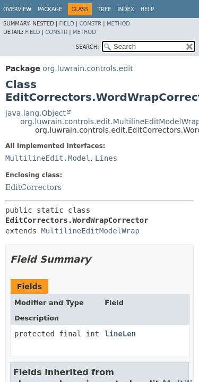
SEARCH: (87, 47)
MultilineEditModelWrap (90, 231)
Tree (104, 9)
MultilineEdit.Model (47, 158)
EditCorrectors (33, 187)
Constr (90, 24)
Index (125, 9)
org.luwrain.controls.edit (87, 68)
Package (50, 9)
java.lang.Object (35, 113)
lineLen (120, 333)
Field (66, 24)
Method (118, 24)
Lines (106, 158)
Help (147, 9)
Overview (17, 9)
